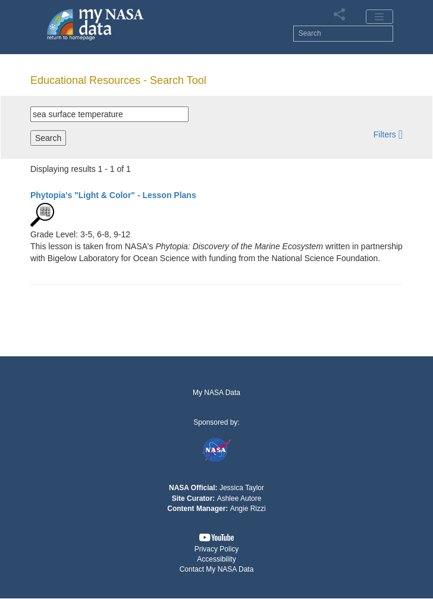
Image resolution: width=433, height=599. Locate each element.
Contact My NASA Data (217, 569)
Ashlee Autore (239, 498)
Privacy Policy (216, 549)
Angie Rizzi (248, 508)
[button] (388, 134)
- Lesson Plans (113, 195)
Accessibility (216, 559)
